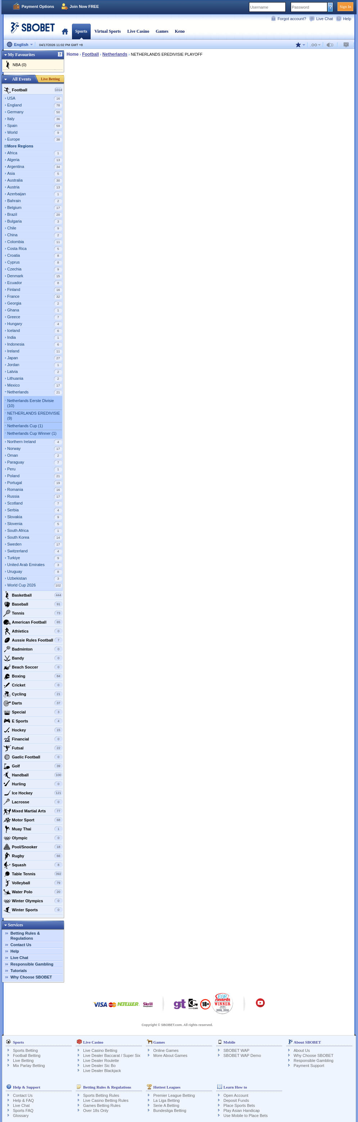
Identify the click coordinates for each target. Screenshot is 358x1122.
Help (347, 19)
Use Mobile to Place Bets (245, 1115)
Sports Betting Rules (101, 1095)
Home (65, 31)
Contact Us (20, 945)
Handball (33, 775)
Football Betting (26, 1055)
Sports (81, 31)
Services (15, 924)
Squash (33, 865)
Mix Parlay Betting (29, 1065)
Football (33, 90)
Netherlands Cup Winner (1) (31, 433)
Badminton (33, 649)
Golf (33, 766)
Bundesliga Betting (169, 1110)
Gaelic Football (33, 757)
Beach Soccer (33, 667)
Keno (180, 31)
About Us (302, 1050)
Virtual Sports (107, 31)
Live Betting (50, 79)
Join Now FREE (84, 6)
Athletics (33, 631)
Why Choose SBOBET (31, 977)
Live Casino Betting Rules (105, 1100)
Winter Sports (33, 910)
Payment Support (309, 1065)
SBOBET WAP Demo (242, 1055)
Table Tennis (33, 874)
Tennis (33, 613)
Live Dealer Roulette (101, 1060)
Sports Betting (25, 1050)
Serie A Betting (166, 1105)
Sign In (345, 6)
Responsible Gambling (31, 964)
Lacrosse (33, 802)
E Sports (33, 721)
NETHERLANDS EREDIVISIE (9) (33, 415)
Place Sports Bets (239, 1105)
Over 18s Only (95, 1110)
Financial (33, 739)
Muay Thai (33, 829)
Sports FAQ (23, 1110)
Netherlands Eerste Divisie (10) (30, 403)
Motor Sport (33, 820)
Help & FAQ (23, 1100)
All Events (21, 79)
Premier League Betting (174, 1095)
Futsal (33, 748)
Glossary (20, 1115)
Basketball (33, 595)
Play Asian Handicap (241, 1110)
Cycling (33, 694)
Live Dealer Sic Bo (99, 1065)
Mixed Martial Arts (33, 811)
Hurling (33, 784)
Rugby (33, 856)
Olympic (33, 838)
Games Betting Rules (102, 1105)
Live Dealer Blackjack (102, 1070)
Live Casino (138, 31)
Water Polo (33, 892)
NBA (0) (20, 65)
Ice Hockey (33, 793)
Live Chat (324, 19)
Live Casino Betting (100, 1050)
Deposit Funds (236, 1100)
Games (162, 31)
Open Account (235, 1095)
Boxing (33, 676)
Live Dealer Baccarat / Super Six (111, 1055)
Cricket (33, 685)
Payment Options (38, 6)
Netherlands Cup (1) (25, 426)
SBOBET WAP (236, 1050)
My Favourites (21, 54)
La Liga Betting (166, 1100)
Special (33, 712)
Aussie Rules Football (33, 640)
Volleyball (33, 883)
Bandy (33, 658)
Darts (33, 703)
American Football (33, 622)
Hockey (33, 730)
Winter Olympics (33, 901)
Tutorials (18, 970)
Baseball (33, 604)
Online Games (165, 1050)
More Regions (20, 146)
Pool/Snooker (33, 847)
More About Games (170, 1055)
